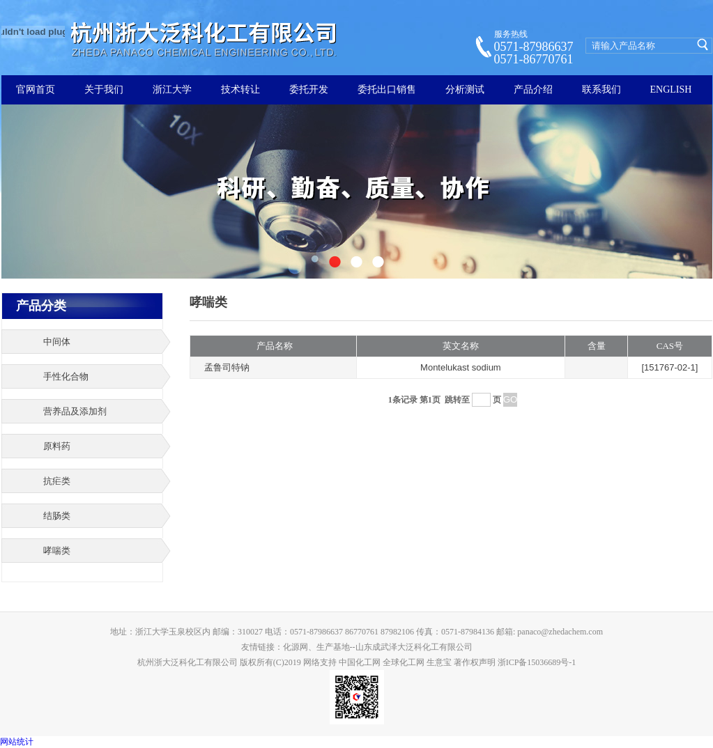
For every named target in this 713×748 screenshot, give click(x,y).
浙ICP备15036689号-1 (537, 662)
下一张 (678, 194)
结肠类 (56, 516)
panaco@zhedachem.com (560, 632)
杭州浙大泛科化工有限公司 (187, 662)
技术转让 (240, 89)
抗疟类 (56, 481)
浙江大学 (172, 89)
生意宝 (439, 662)
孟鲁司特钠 (227, 367)
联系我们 (601, 89)
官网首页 (35, 89)
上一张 (35, 194)
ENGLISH (671, 89)
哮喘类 (56, 550)
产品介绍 (533, 89)
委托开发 (308, 89)
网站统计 (16, 742)
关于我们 (103, 89)
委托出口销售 (387, 89)
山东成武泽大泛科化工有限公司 (414, 647)
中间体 (56, 341)
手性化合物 (66, 376)
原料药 (56, 446)
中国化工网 (360, 662)
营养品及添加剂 (75, 411)
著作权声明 (475, 662)
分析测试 (464, 89)
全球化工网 (403, 662)
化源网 (295, 647)
